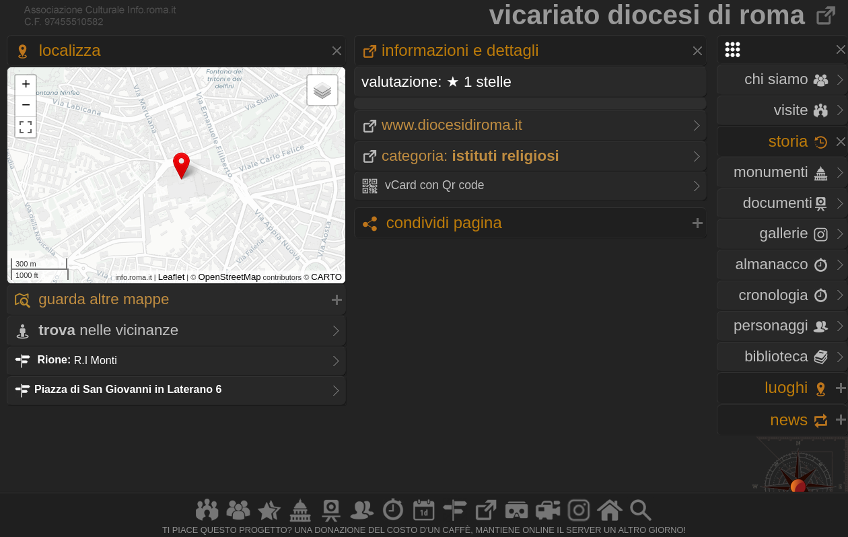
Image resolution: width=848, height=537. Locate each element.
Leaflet (171, 277)
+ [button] (26, 85)
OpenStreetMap (229, 277)
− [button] (26, 106)
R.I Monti (65, 359)
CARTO (326, 277)
